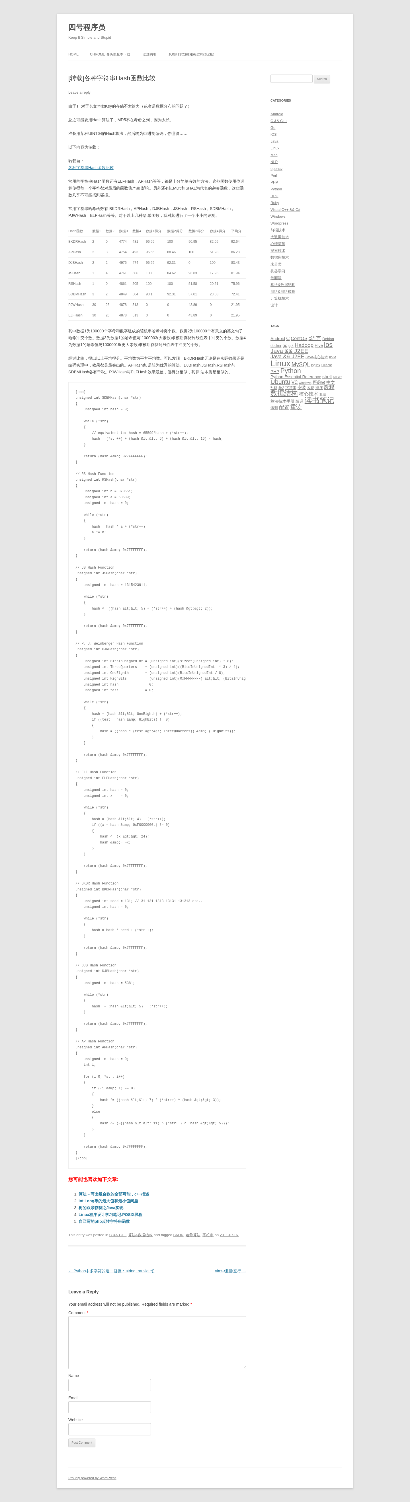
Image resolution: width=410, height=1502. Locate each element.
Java (274, 141)
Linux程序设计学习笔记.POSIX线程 (110, 1214)
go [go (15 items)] (284, 345)
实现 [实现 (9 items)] (310, 388)
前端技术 (277, 230)
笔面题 (276, 278)
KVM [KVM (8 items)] (332, 357)
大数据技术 (279, 237)
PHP (274, 182)
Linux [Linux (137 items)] (280, 363)
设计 (274, 305)
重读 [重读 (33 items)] (296, 407)
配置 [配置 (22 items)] (284, 407)
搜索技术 (277, 250)
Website (75, 1419)
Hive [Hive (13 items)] (319, 345)
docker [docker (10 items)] (275, 345)
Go (272, 127)
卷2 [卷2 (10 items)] (281, 388)
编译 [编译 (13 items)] (300, 401)
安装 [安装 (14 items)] (302, 387)
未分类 (276, 264)
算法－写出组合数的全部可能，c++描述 (114, 1194)
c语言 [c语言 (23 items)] (314, 338)
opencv (276, 168)
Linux (274, 148)
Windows (278, 216)
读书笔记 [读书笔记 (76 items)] (319, 400)
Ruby (274, 203)
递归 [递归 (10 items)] (274, 408)
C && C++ (117, 1235)
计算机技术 (279, 298)
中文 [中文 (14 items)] (330, 382)
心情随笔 (277, 244)
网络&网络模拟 (282, 291)
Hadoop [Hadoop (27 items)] (304, 345)
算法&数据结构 (140, 1235)
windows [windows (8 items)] (305, 382)
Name (73, 1375)
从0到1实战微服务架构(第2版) (191, 54)
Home (73, 54)
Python (276, 189)
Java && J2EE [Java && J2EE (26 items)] (287, 356)
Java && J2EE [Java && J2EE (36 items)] (289, 350)
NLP (274, 162)
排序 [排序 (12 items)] (319, 387)
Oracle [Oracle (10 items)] (326, 365)
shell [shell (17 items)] (327, 376)
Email (73, 1398)
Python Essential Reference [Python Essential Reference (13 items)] (295, 377)
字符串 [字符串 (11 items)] (290, 388)
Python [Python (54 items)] (290, 371)
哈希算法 (193, 1235)
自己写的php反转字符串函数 (104, 1221)
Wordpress (279, 223)
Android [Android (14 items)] (277, 338)
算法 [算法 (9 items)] (322, 394)
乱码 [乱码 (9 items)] (273, 388)
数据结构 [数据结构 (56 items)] (284, 393)
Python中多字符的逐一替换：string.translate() (111, 1271)
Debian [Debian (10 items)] (328, 339)
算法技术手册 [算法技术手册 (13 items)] (282, 401)
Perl (273, 175)
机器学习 (277, 271)
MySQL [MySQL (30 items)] (301, 364)
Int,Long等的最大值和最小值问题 (108, 1201)
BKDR (178, 1235)
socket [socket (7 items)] (337, 377)
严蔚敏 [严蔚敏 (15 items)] (319, 382)
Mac (274, 155)
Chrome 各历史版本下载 (110, 54)
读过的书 (149, 54)
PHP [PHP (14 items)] (274, 371)
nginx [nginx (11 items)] (315, 365)
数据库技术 (279, 257)
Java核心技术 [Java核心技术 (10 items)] (317, 357)
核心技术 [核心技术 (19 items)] (308, 394)
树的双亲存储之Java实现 (101, 1207)
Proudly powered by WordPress (92, 1478)
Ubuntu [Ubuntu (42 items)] (280, 381)
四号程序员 (86, 27)
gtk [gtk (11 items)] (291, 345)
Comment (78, 1312)
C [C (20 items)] (288, 338)
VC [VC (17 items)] (295, 382)
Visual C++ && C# (285, 209)
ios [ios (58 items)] (328, 344)
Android (276, 114)
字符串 (208, 1235)
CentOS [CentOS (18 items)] (299, 338)
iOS (273, 134)
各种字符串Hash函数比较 (91, 167)
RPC (274, 196)
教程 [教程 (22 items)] (329, 387)
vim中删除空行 (230, 1271)
